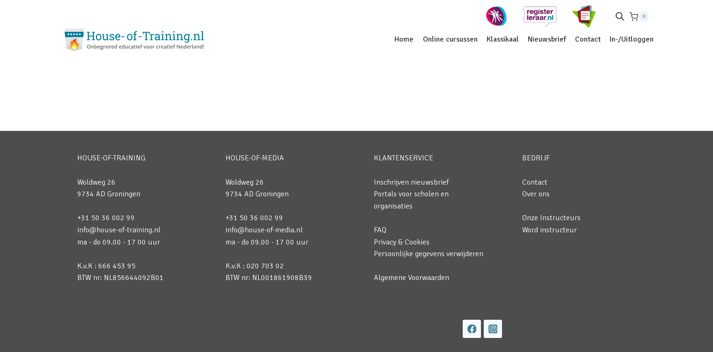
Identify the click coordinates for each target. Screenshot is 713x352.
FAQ (380, 230)
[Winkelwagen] (639, 16)
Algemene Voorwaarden (411, 277)
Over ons (536, 194)
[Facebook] (472, 329)
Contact (588, 39)
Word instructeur (549, 230)
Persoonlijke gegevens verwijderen (428, 254)
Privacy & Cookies (401, 242)
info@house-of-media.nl (264, 230)
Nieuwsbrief (547, 39)
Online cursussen (450, 39)
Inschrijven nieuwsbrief (411, 182)
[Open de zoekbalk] (620, 16)
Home (404, 39)
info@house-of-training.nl (118, 230)
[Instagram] (493, 329)
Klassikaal (503, 39)
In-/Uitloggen (632, 39)
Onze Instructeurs (551, 218)
